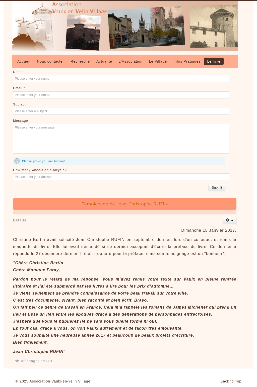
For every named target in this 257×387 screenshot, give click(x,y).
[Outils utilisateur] (229, 220)
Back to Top (230, 381)
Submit (217, 187)
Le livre (213, 61)
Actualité (104, 61)
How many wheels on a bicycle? (40, 170)
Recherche (80, 61)
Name (18, 72)
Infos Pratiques (187, 61)
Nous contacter (50, 61)
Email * (19, 88)
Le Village (158, 61)
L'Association (131, 61)
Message (20, 120)
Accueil (23, 61)
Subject (19, 104)
